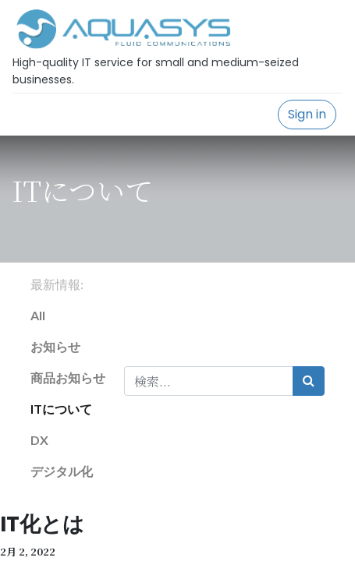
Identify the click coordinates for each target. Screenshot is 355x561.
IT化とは (42, 524)
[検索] (309, 381)
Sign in (307, 114)
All (37, 315)
